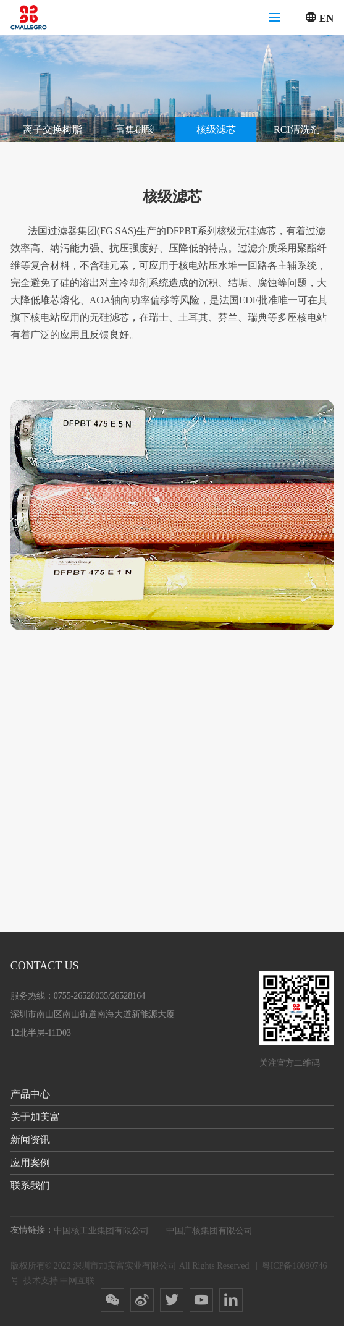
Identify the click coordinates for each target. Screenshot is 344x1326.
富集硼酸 (135, 129)
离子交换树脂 (52, 129)
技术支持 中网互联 (59, 1280)
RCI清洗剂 (297, 129)
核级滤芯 (216, 129)
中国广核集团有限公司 (209, 1230)
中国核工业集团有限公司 (101, 1230)
